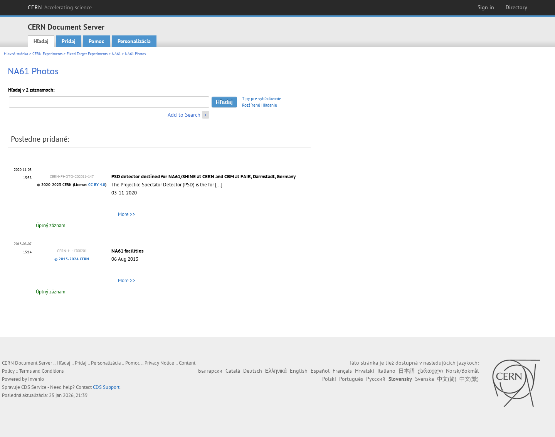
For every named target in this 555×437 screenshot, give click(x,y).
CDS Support (106, 387)
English (299, 370)
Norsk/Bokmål (462, 370)
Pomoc (96, 41)
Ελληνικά (276, 370)
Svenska (424, 378)
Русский (375, 378)
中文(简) (446, 378)
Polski (329, 378)
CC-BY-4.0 (96, 184)
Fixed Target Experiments (87, 53)
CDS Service (34, 387)
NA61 (116, 53)
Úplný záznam (51, 225)
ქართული (430, 370)
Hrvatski (364, 370)
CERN (60, 7)
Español (320, 370)
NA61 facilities (127, 251)
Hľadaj (41, 41)
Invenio (36, 379)
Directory (516, 7)
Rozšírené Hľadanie (259, 105)
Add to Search (184, 114)
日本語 (407, 370)
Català (232, 370)
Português (351, 378)
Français (342, 370)
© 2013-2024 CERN (71, 258)
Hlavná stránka (16, 53)
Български (210, 370)
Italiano (386, 370)
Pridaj (69, 41)
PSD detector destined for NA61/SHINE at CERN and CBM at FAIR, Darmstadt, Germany (203, 176)
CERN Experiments (47, 53)
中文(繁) (469, 378)
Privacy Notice (159, 363)
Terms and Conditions (41, 371)
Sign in (486, 7)
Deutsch (252, 370)
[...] (218, 184)
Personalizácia (134, 41)
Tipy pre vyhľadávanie (261, 98)
